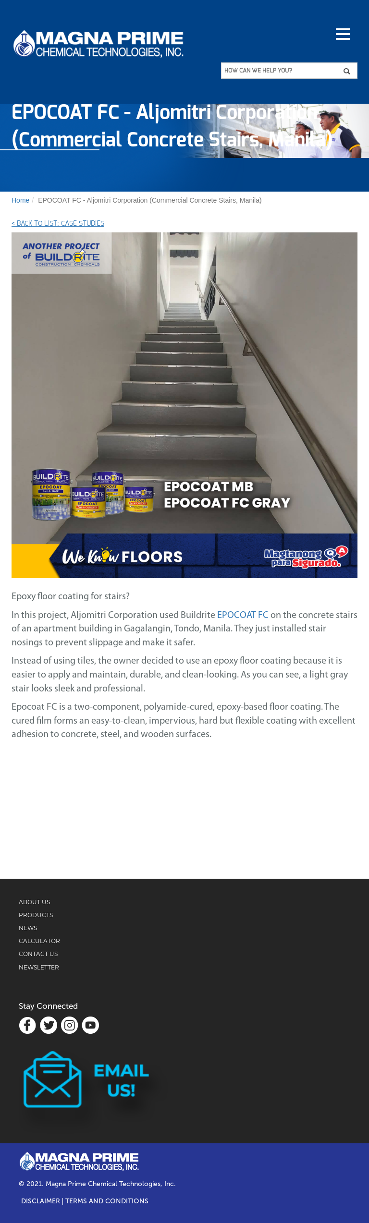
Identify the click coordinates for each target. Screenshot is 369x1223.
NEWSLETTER (39, 967)
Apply (350, 71)
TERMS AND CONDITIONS (106, 1201)
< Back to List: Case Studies (58, 223)
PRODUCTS (36, 915)
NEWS (28, 928)
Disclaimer (40, 1201)
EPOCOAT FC (243, 615)
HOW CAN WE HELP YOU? (258, 70)
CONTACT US (38, 953)
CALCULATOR (39, 940)
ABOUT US (34, 902)
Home (20, 200)
